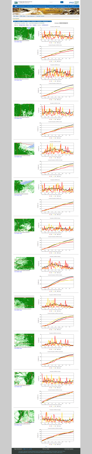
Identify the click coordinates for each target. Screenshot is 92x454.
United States (40, 16)
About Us (73, 6)
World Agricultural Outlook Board (45, 451)
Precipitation (19, 21)
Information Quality (48, 452)
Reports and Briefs (22, 6)
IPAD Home (22, 16)
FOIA (64, 451)
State (50, 21)
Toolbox (15, 21)
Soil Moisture (28, 21)
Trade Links (60, 451)
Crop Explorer (31, 16)
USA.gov (54, 452)
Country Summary (30, 6)
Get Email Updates (68, 449)
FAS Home (15, 16)
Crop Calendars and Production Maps (40, 6)
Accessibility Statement (22, 452)
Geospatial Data (51, 6)
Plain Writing (54, 451)
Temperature (23, 21)
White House (59, 452)
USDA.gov (25, 451)
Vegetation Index (34, 21)
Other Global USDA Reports (60, 6)
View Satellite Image (18, 41)
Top (46, 446)
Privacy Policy (30, 452)
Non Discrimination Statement (39, 452)
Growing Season (39, 21)
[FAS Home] (20, 2)
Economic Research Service (33, 451)
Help (68, 6)
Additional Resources (45, 21)
